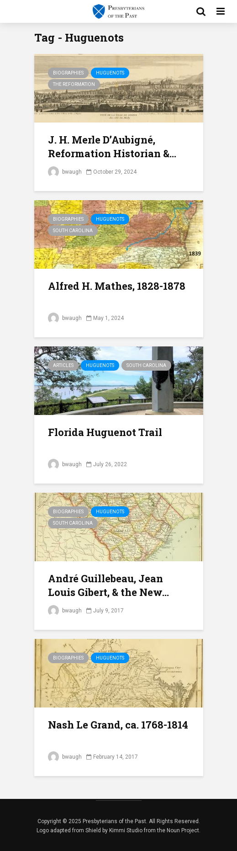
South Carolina (73, 230)
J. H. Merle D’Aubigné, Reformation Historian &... (112, 146)
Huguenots (110, 72)
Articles (63, 365)
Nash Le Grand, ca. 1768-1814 (118, 724)
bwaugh (65, 172)
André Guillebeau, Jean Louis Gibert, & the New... (108, 585)
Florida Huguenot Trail (105, 432)
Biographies (68, 72)
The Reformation (74, 84)
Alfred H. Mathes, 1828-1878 (116, 286)
